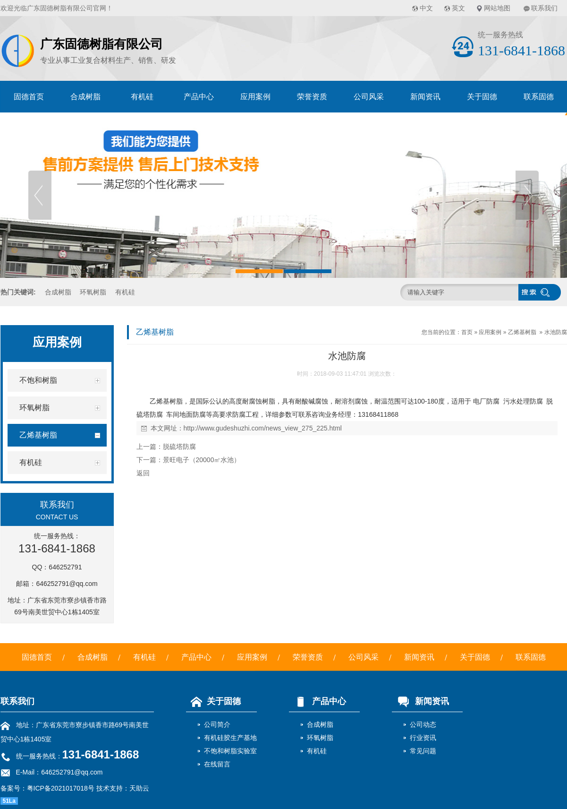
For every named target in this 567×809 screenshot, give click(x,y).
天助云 (139, 788)
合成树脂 (85, 97)
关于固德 (482, 97)
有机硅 (142, 97)
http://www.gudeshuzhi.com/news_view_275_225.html (263, 428)
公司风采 (369, 97)
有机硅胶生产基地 (230, 737)
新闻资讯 (425, 97)
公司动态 (423, 724)
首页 (467, 332)
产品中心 (199, 97)
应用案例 (255, 97)
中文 (426, 8)
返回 (143, 473)
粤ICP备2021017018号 (60, 788)
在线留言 (217, 764)
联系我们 (544, 8)
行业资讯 (423, 737)
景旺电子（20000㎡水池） (202, 460)
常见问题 (423, 751)
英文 (458, 8)
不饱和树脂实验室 (230, 751)
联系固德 (539, 97)
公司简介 (217, 724)
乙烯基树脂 (522, 332)
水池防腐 (555, 332)
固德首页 (29, 97)
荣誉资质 (312, 97)
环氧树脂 (93, 292)
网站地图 (497, 8)
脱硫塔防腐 (179, 446)
